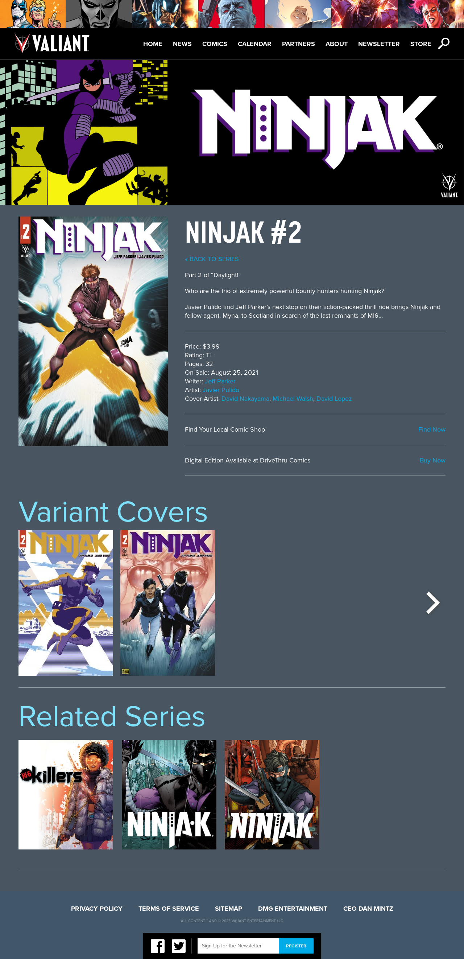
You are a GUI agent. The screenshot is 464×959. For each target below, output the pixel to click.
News (182, 44)
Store (420, 44)
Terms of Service (168, 909)
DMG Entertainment (292, 909)
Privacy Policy (97, 909)
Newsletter (379, 44)
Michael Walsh (293, 399)
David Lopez (334, 399)
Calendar (255, 44)
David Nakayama (245, 399)
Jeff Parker (220, 381)
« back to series (212, 259)
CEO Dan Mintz (368, 909)
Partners (298, 44)
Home (152, 44)
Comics (214, 44)
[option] (65, 603)
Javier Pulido (221, 390)
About (337, 44)
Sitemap (228, 909)
